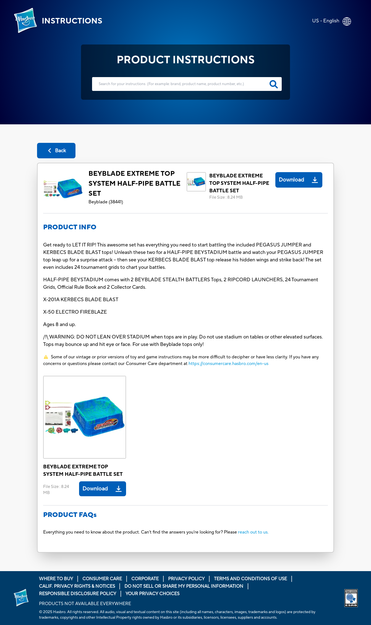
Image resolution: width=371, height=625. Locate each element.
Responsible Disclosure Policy (77, 594)
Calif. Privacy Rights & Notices (77, 586)
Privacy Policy (186, 579)
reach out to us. (253, 532)
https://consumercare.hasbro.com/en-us (228, 363)
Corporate (145, 579)
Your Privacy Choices (152, 594)
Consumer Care (102, 579)
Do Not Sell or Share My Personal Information (183, 586)
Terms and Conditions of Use (250, 579)
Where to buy (56, 579)
